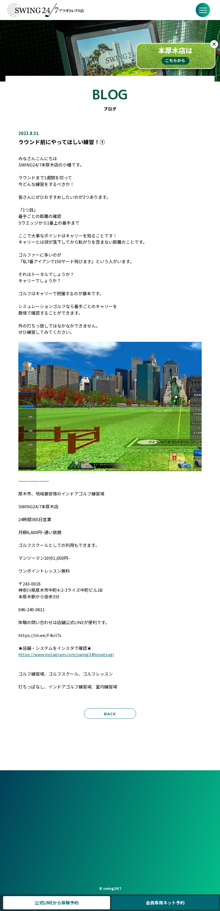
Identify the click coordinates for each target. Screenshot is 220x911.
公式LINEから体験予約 (56, 903)
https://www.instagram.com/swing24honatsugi (66, 654)
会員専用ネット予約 (165, 903)
